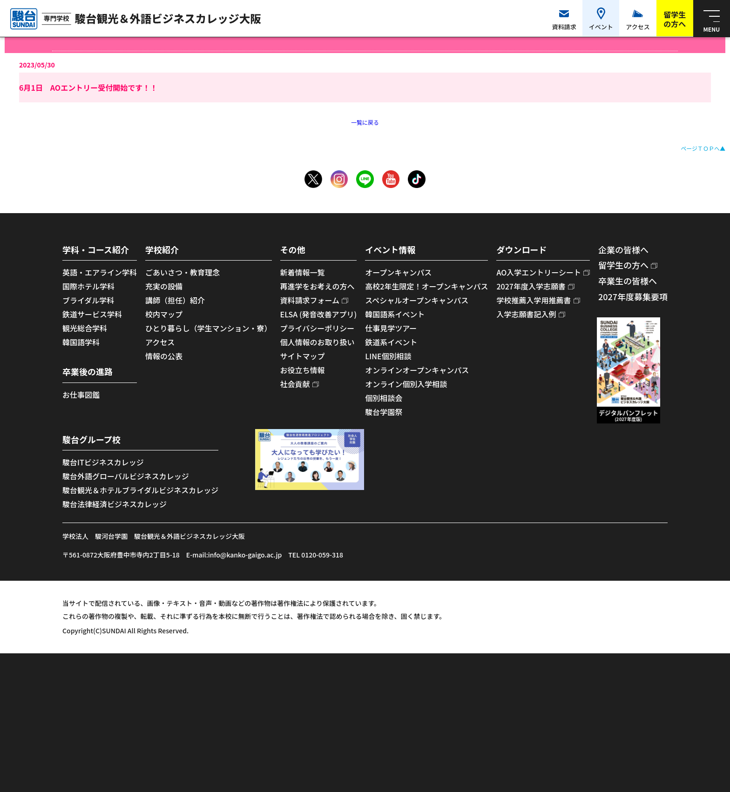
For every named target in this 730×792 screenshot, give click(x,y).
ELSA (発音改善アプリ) (318, 314)
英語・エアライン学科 (99, 272)
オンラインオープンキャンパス (417, 370)
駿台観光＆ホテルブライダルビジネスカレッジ (140, 490)
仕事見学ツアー (391, 328)
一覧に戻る (365, 122)
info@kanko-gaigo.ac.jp (245, 554)
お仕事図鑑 (81, 394)
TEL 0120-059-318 (315, 554)
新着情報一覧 (302, 272)
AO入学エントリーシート (538, 272)
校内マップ (163, 314)
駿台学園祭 (383, 411)
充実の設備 (163, 286)
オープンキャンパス (398, 272)
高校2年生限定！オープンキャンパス (426, 286)
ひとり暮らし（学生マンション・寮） (208, 328)
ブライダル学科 (88, 300)
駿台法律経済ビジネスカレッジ (114, 504)
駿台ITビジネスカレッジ (103, 462)
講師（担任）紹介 (175, 300)
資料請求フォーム (310, 300)
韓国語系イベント (395, 314)
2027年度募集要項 (633, 296)
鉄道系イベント (391, 342)
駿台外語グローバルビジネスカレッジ (125, 476)
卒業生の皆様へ (627, 281)
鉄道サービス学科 (92, 314)
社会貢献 (295, 383)
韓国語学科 (81, 342)
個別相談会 (383, 397)
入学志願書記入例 (526, 314)
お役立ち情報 (302, 370)
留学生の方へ (623, 265)
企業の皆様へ (623, 249)
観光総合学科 (84, 328)
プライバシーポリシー (317, 328)
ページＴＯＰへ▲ (703, 148)
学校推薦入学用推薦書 (533, 300)
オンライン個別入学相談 (406, 383)
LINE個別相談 (388, 356)
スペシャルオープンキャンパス (416, 300)
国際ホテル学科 (88, 286)
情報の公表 (163, 356)
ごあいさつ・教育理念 (182, 272)
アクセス (160, 342)
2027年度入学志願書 (530, 286)
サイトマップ (302, 356)
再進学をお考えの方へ (317, 286)
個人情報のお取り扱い (317, 342)
